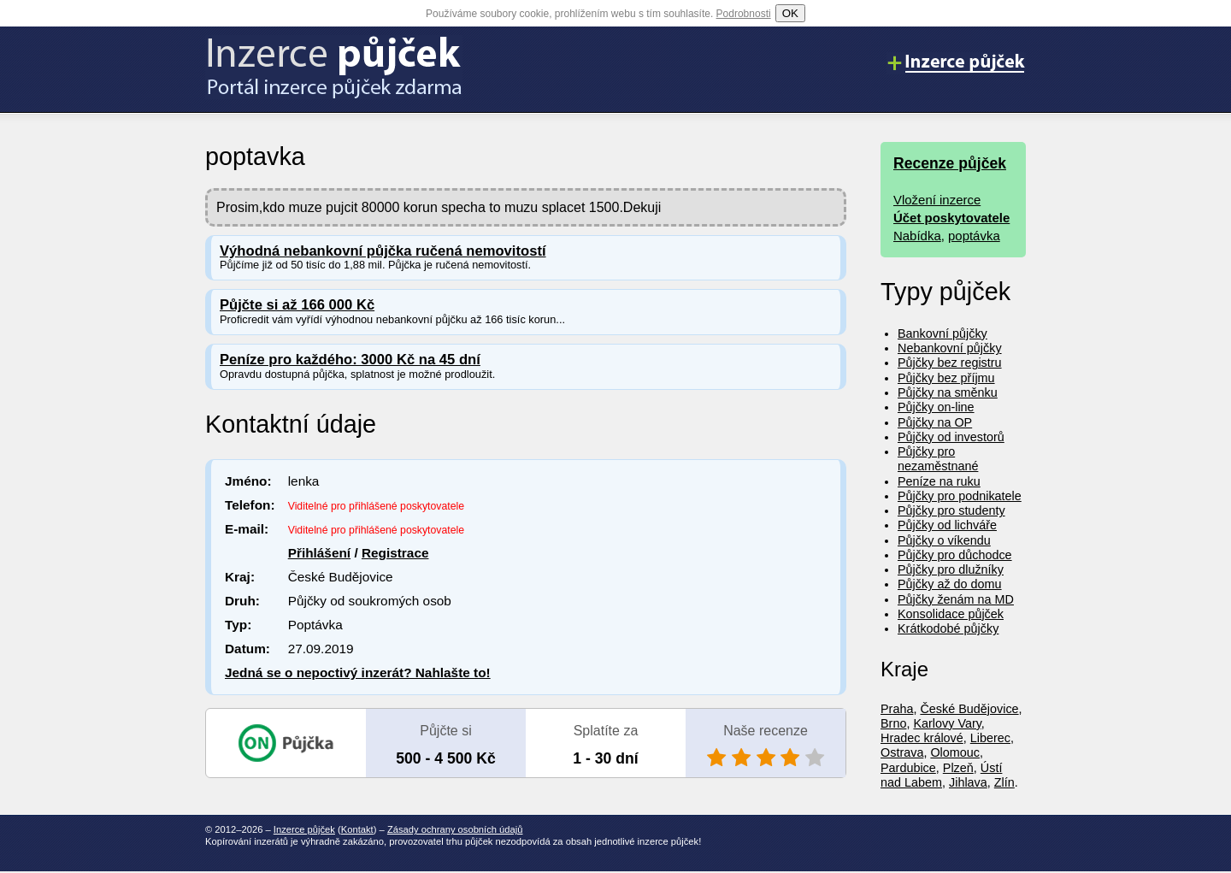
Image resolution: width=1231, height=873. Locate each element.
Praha (897, 709)
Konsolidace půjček (951, 614)
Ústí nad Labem (941, 775)
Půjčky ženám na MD (956, 599)
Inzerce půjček (304, 829)
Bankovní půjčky (942, 333)
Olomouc (955, 752)
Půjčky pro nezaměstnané (938, 459)
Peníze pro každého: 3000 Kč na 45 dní (350, 359)
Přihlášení (319, 553)
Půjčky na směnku (948, 392)
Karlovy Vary (947, 723)
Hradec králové (922, 738)
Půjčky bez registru (950, 362)
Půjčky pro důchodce (955, 555)
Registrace (395, 553)
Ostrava (902, 752)
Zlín (1004, 782)
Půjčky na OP (935, 422)
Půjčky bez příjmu (946, 378)
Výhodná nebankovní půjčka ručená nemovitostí (383, 251)
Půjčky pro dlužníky (951, 569)
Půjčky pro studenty (951, 510)
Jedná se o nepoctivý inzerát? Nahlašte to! (358, 672)
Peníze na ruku (939, 481)
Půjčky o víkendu (944, 540)
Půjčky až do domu (950, 584)
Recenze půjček (949, 163)
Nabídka (917, 235)
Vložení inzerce (937, 199)
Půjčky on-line (936, 407)
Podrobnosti (743, 14)
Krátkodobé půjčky (948, 628)
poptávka (974, 235)
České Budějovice (969, 709)
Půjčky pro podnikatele (960, 496)
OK (790, 13)
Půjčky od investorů (951, 437)
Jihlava (968, 782)
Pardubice (908, 768)
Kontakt (357, 829)
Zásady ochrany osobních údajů (455, 829)
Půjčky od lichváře (947, 525)
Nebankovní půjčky (950, 348)
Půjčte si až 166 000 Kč (297, 305)
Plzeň (958, 768)
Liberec (990, 738)
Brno (893, 723)
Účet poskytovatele (951, 217)
